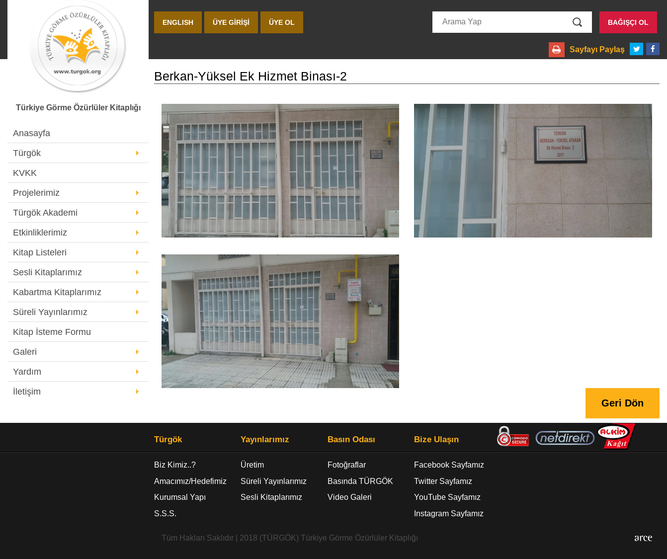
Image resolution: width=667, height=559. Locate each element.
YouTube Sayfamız (447, 497)
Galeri (25, 352)
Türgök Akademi (45, 213)
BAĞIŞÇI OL (628, 22)
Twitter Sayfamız (443, 481)
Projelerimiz (36, 193)
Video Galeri (350, 497)
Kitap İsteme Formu (52, 332)
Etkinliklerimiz (40, 233)
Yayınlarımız (265, 439)
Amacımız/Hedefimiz (190, 481)
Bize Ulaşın (436, 439)
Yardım (27, 372)
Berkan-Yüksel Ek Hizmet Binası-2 (250, 76)
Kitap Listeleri (40, 252)
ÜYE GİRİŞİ (231, 22)
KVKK (25, 173)
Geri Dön (622, 403)
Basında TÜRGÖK (360, 481)
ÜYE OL (282, 22)
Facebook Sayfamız (449, 465)
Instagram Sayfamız (449, 513)
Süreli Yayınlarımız (50, 312)
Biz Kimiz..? (175, 465)
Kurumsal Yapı (180, 497)
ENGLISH (178, 22)
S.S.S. (165, 513)
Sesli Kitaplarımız (47, 272)
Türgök (27, 153)
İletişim (27, 392)
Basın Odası (351, 439)
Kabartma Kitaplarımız (57, 292)
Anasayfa (31, 133)
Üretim (252, 465)
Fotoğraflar (347, 465)
